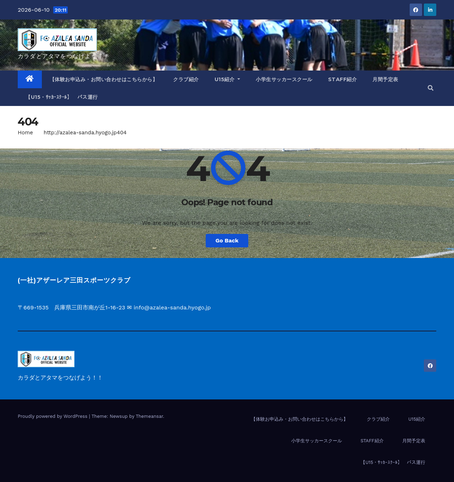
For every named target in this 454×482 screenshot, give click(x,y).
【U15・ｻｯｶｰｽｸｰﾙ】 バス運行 (62, 97)
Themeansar (149, 416)
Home (25, 132)
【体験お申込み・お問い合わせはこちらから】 (104, 79)
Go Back (227, 240)
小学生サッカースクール (284, 79)
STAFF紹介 (342, 79)
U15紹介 (227, 79)
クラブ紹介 (186, 79)
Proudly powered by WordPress (53, 416)
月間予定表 (385, 79)
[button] (430, 88)
